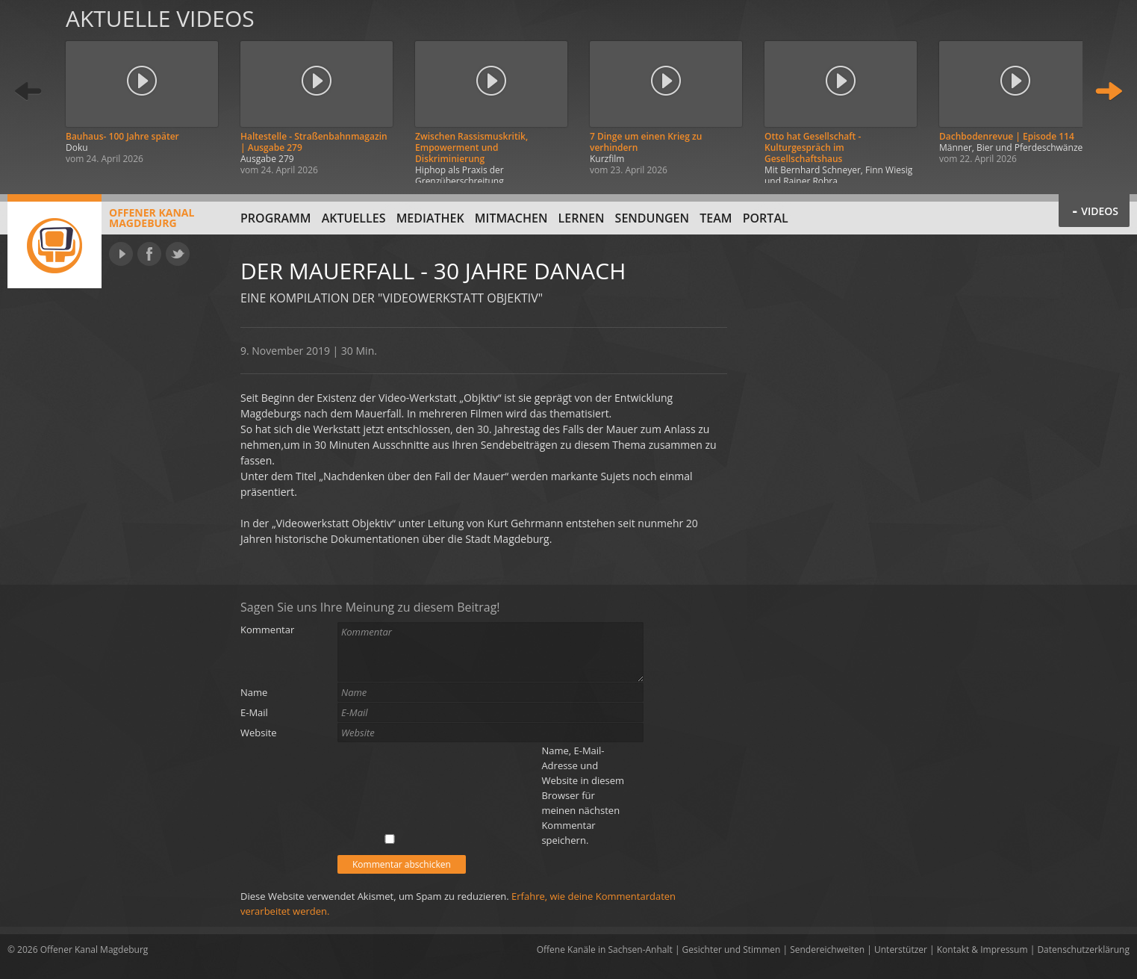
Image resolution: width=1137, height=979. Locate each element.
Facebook (149, 254)
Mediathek (430, 218)
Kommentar (267, 629)
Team (716, 218)
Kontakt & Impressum (982, 949)
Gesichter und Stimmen (731, 949)
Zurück (28, 91)
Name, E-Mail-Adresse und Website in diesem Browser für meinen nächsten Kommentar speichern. (582, 795)
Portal (765, 218)
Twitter (178, 254)
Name (253, 692)
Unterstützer (900, 949)
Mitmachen (511, 218)
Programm (275, 218)
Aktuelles (354, 218)
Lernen (581, 218)
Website (258, 732)
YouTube (121, 254)
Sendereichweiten (827, 949)
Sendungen (652, 218)
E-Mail (254, 712)
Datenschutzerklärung (1083, 949)
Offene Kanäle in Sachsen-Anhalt (605, 949)
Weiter (1108, 91)
